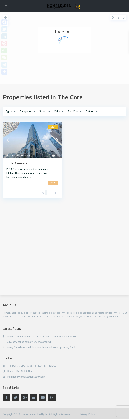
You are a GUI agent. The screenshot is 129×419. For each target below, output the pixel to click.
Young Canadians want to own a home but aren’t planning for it (41, 347)
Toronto (25, 155)
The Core (14, 155)
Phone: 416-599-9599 (19, 371)
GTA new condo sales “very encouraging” (29, 342)
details (53, 182)
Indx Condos (16, 163)
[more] (27, 177)
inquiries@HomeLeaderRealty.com (26, 376)
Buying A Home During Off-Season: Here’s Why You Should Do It (42, 336)
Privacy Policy (87, 414)
